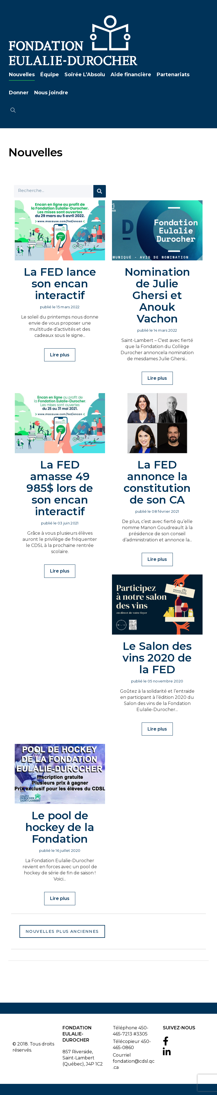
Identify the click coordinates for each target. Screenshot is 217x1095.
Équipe (49, 74)
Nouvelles (21, 74)
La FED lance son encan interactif (60, 283)
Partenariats (172, 74)
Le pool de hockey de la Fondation (59, 826)
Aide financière (130, 74)
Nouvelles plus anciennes (62, 931)
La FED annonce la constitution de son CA (157, 482)
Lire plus (59, 354)
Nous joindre (51, 93)
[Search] (99, 191)
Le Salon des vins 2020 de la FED (157, 657)
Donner (18, 93)
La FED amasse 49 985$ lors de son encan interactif (60, 488)
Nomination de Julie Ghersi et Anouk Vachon (157, 295)
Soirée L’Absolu (84, 74)
